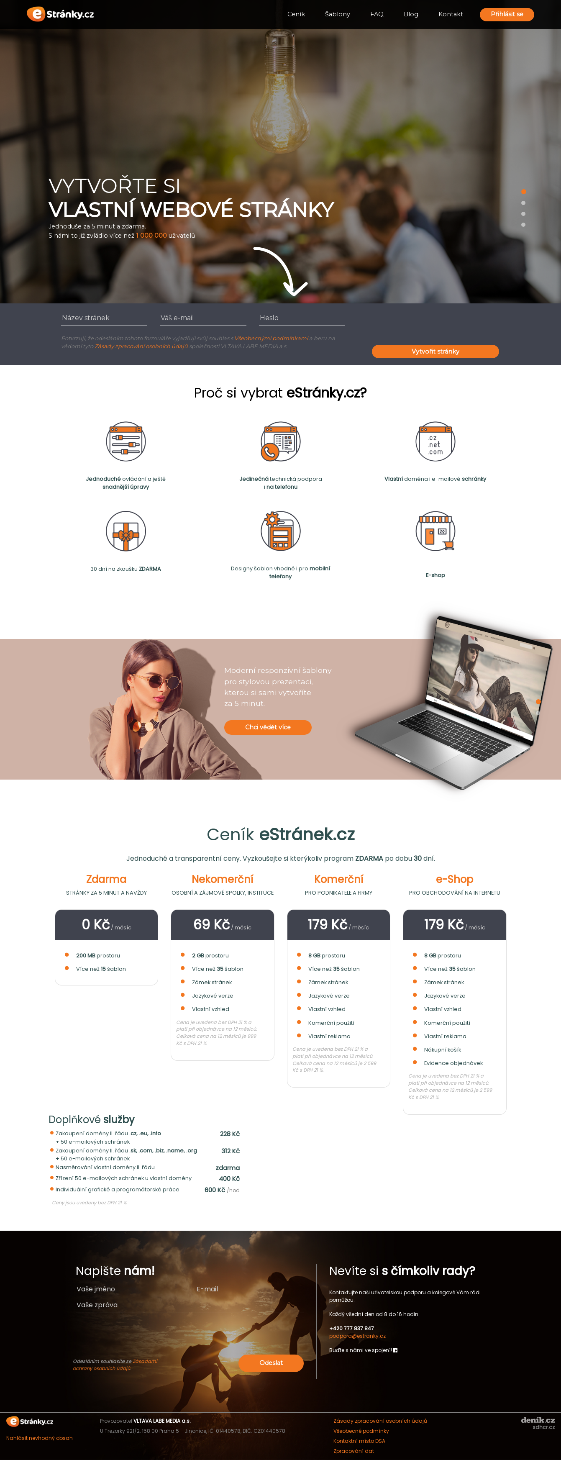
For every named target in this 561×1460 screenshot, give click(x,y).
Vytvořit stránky (435, 351)
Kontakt (450, 14)
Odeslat (271, 1363)
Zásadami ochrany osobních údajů (115, 1365)
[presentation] (435, 326)
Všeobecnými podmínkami (271, 338)
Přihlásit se (507, 14)
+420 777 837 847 (351, 1328)
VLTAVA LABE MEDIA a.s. (162, 1420)
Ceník (296, 14)
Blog (411, 14)
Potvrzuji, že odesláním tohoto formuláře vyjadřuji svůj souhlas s (147, 338)
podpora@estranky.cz (357, 1335)
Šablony (337, 14)
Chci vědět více (268, 727)
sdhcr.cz (544, 1427)
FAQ (377, 14)
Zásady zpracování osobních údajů (141, 346)
